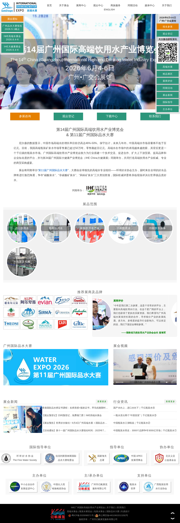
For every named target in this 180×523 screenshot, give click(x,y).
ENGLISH (109, 9)
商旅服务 (115, 5)
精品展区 (168, 74)
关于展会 (64, 5)
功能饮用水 (124, 228)
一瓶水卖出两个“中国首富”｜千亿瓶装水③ (134, 415)
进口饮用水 (22, 228)
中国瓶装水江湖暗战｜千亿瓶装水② (131, 423)
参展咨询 (25, 116)
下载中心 (112, 116)
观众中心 (98, 5)
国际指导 (168, 102)
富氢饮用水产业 (90, 228)
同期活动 (133, 5)
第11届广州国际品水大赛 (53, 170)
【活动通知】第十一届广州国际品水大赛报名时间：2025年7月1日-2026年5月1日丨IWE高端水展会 (92, 430)
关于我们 (167, 5)
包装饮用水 (56, 228)
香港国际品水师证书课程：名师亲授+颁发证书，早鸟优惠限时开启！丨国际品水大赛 (85, 407)
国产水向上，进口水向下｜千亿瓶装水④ (134, 407)
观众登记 (168, 33)
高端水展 (168, 66)
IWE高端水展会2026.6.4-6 (12, 38)
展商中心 (81, 5)
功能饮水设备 (157, 228)
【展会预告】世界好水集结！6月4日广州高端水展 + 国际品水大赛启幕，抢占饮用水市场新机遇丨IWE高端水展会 (100, 423)
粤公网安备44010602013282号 (111, 515)
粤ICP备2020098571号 (81, 515)
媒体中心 (150, 5)
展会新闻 (168, 95)
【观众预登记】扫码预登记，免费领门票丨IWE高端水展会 (72, 415)
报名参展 (168, 26)
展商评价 (168, 81)
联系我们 (155, 116)
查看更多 (102, 401)
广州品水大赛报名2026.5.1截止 (12, 27)
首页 (49, 5)
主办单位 (168, 109)
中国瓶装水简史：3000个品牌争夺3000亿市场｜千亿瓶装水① (145, 430)
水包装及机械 (21, 261)
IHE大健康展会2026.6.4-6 (12, 48)
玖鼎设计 (125, 511)
